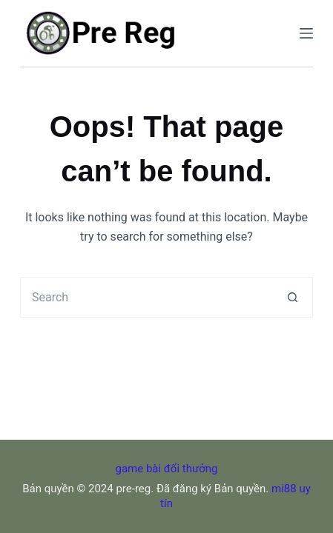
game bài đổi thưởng (167, 468)
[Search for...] (146, 297)
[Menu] (306, 33)
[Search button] (292, 297)
